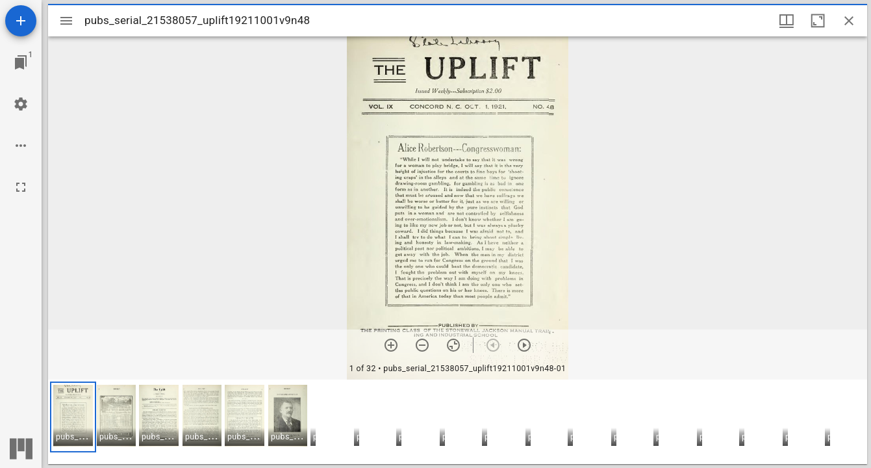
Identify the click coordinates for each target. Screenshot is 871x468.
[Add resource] (20, 20)
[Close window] (849, 20)
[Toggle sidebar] (66, 20)
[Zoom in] (391, 345)
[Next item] (524, 345)
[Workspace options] (20, 145)
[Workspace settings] (20, 104)
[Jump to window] (20, 62)
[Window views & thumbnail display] (786, 20)
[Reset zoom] (453, 345)
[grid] (457, 422)
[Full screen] (20, 187)
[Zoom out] (422, 345)
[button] (73, 417)
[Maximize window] (817, 20)
